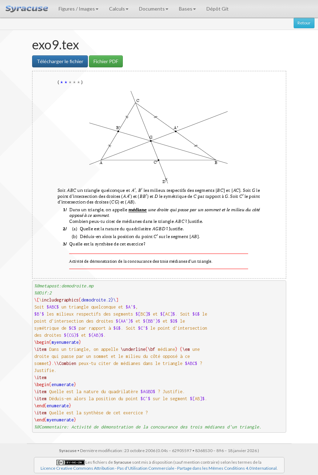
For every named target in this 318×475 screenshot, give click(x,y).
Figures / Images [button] (78, 9)
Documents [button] (153, 9)
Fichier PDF (106, 61)
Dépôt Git (217, 9)
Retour (304, 22)
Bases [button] (187, 9)
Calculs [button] (118, 9)
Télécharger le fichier (60, 61)
